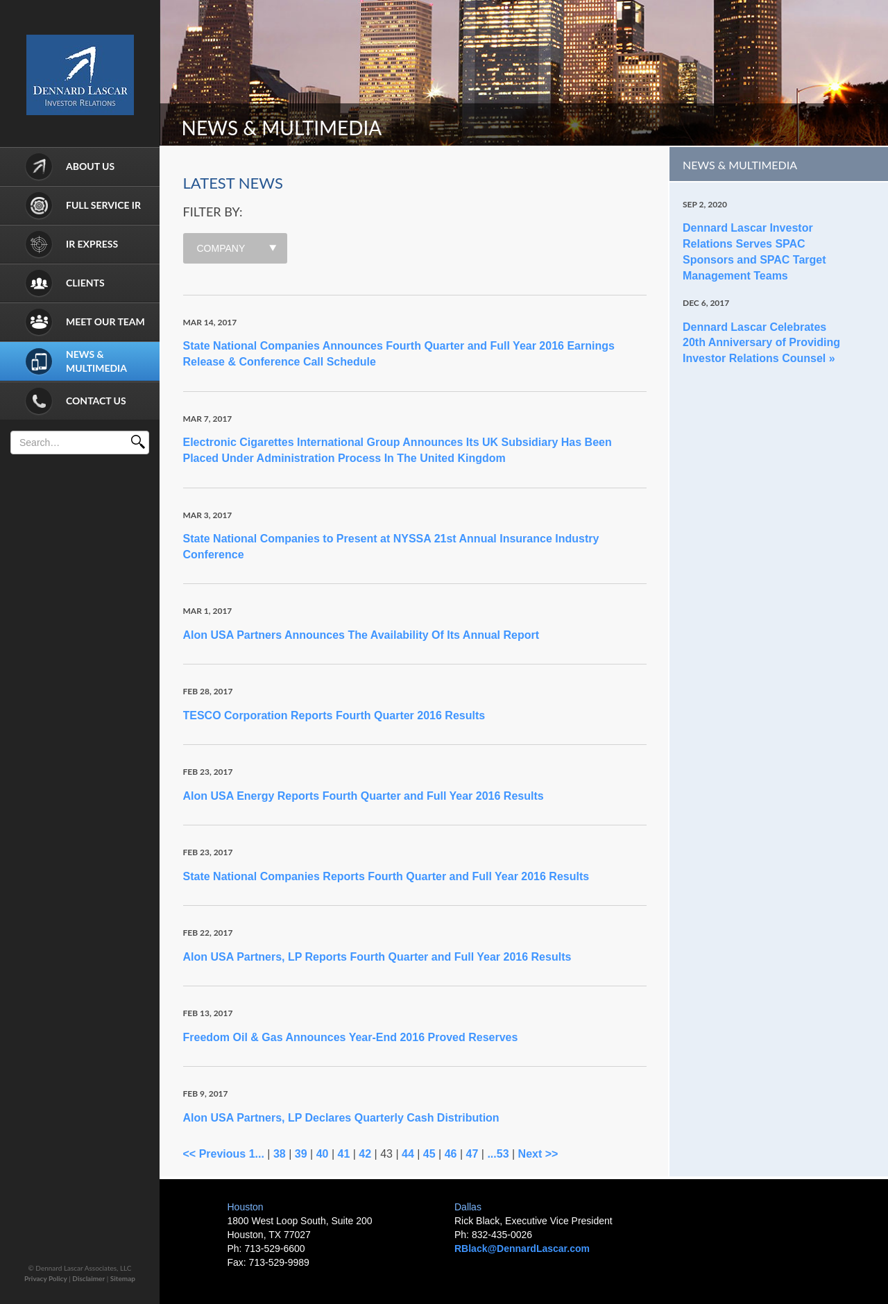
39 (301, 1154)
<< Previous (214, 1154)
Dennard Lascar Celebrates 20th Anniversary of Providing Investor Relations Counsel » (761, 343)
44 (408, 1154)
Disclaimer (88, 1278)
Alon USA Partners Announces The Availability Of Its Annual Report (361, 635)
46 (451, 1154)
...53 (498, 1154)
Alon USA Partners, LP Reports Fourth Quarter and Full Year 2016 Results (377, 957)
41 (343, 1154)
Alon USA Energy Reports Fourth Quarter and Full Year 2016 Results (363, 796)
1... (256, 1154)
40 (322, 1154)
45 (429, 1154)
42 (365, 1154)
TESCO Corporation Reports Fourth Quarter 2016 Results (334, 715)
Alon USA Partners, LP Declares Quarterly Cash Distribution (341, 1118)
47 (472, 1154)
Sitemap (122, 1278)
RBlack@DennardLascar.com (522, 1248)
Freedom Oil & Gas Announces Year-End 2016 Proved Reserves (350, 1037)
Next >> (538, 1154)
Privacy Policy (45, 1278)
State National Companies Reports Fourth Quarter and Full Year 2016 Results (386, 876)
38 (279, 1154)
